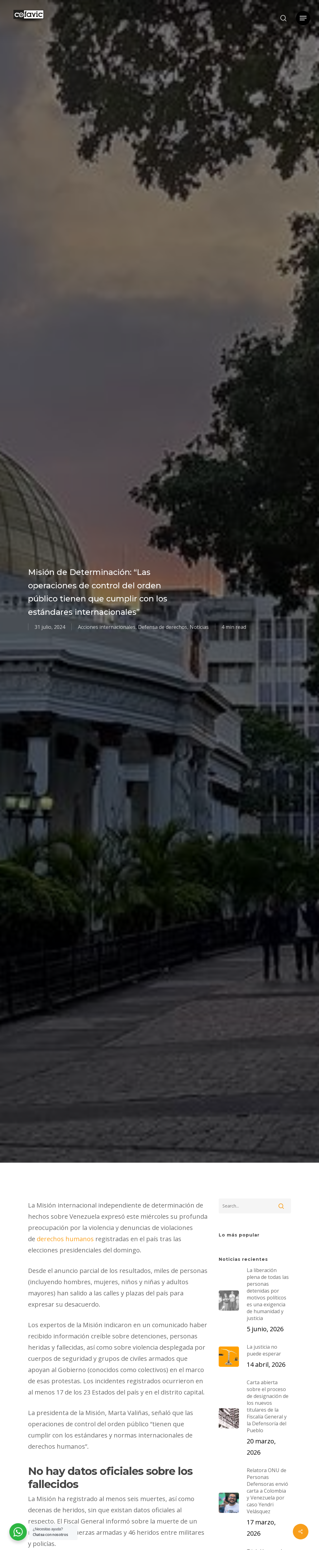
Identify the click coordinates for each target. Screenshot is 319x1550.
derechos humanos (65, 1239)
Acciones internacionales (107, 627)
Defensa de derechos (162, 627)
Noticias (199, 627)
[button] (303, 18)
